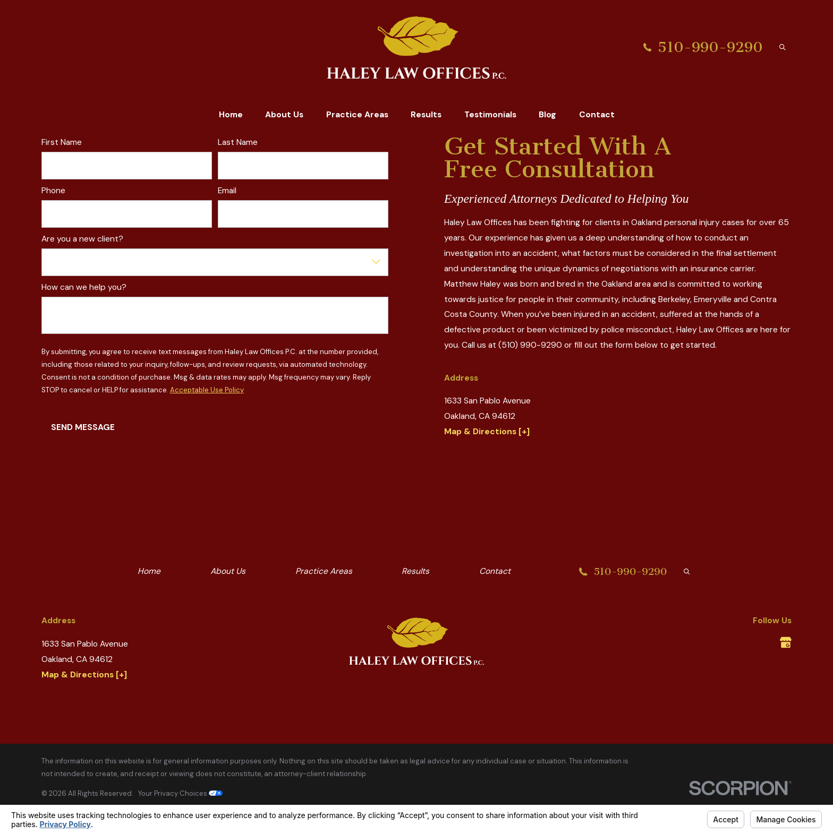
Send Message (83, 427)
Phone (53, 191)
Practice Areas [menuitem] (357, 114)
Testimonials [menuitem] (490, 114)
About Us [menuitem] (284, 114)
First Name (61, 142)
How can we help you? (83, 287)
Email (227, 191)
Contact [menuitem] (597, 114)
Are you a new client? (82, 239)
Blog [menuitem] (547, 114)
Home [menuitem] (231, 114)
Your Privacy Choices (180, 793)
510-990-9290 (710, 47)
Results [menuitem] (426, 114)
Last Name (238, 142)
